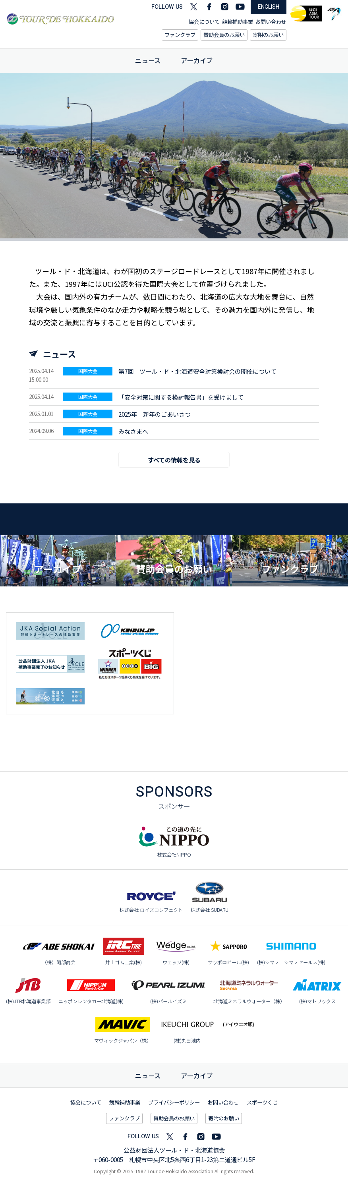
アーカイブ (197, 60)
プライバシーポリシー (174, 1102)
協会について (204, 21)
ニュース (148, 60)
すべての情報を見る (174, 459)
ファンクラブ (179, 35)
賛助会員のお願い (224, 35)
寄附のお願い (268, 35)
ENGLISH (268, 7)
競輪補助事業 (237, 21)
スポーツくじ (262, 1102)
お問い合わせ (270, 21)
